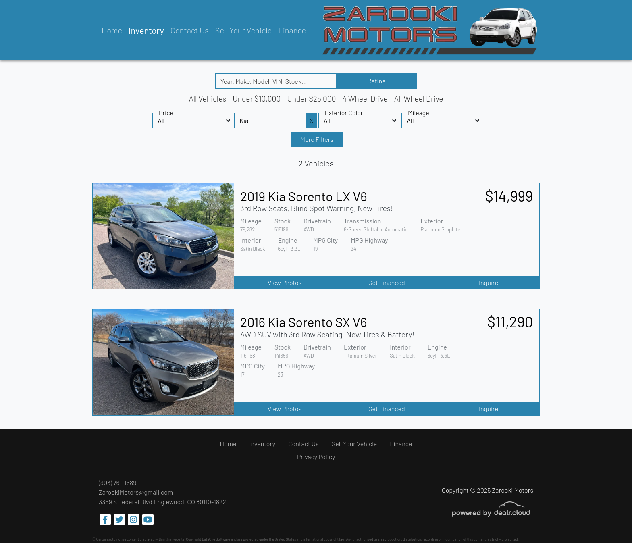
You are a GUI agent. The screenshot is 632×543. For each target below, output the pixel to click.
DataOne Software (216, 539)
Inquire (488, 282)
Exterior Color (344, 113)
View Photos (284, 282)
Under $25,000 (311, 98)
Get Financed (386, 282)
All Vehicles (207, 98)
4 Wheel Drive (365, 98)
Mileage (418, 113)
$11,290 (510, 321)
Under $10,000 (257, 98)
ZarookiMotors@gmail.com (136, 492)
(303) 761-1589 (118, 482)
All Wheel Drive (418, 98)
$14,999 (509, 195)
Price (166, 113)
